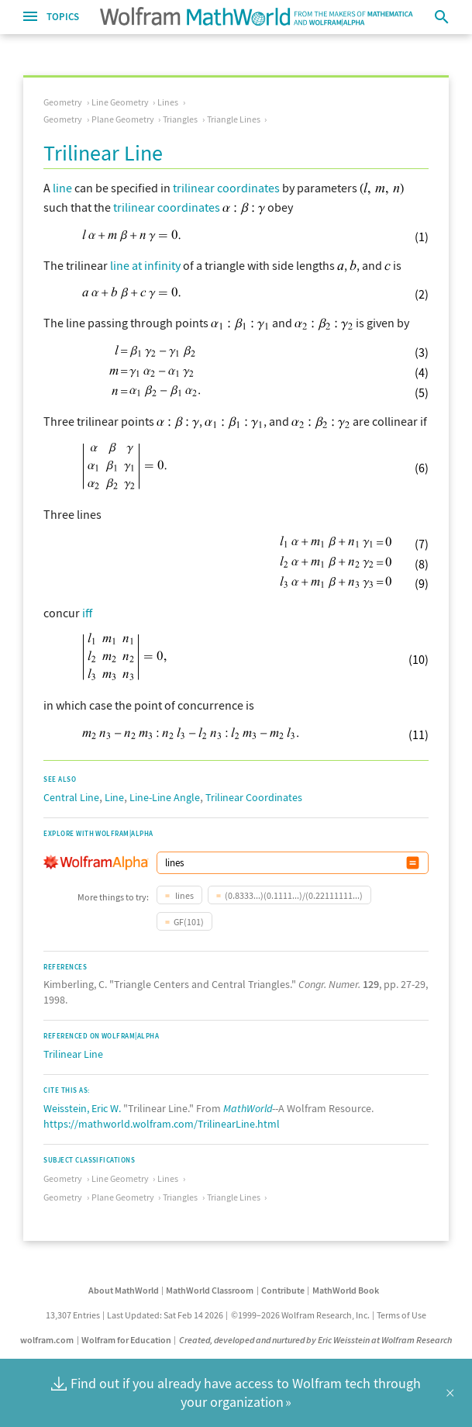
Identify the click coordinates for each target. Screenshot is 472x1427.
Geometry (62, 102)
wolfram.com (47, 1340)
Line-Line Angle (164, 797)
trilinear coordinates (226, 187)
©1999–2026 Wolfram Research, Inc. (300, 1315)
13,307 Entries (73, 1315)
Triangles (180, 119)
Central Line (71, 797)
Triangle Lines (233, 119)
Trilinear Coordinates (253, 797)
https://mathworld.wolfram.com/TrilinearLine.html (161, 1124)
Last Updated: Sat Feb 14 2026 (165, 1315)
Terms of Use (401, 1315)
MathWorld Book (345, 1290)
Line (114, 797)
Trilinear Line (73, 1054)
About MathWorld (123, 1290)
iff (87, 612)
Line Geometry (120, 102)
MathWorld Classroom (209, 1290)
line (62, 187)
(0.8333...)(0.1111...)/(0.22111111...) (294, 895)
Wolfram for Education (126, 1340)
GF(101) (189, 922)
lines (184, 895)
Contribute (283, 1290)
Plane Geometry (122, 119)
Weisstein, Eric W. (82, 1108)
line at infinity (145, 265)
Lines (167, 102)
